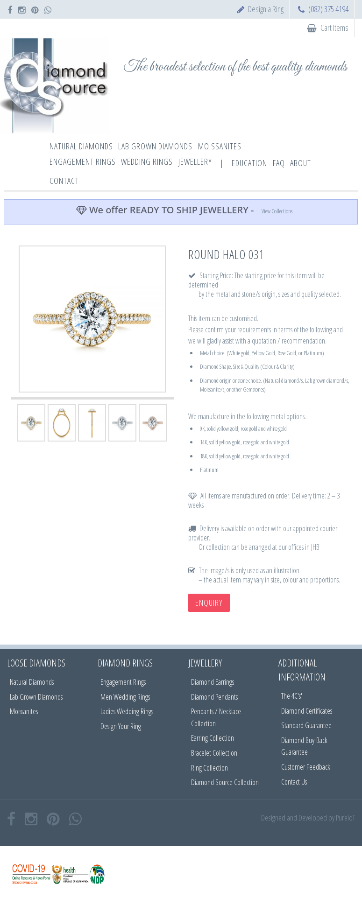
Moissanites (24, 711)
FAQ (279, 162)
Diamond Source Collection (225, 782)
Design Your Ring (120, 726)
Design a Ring (266, 8)
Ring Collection (209, 768)
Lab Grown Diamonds (36, 697)
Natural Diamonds (32, 682)
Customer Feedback (305, 767)
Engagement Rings (123, 682)
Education (249, 162)
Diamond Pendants (214, 697)
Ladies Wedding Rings (126, 711)
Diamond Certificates (306, 711)
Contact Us (294, 782)
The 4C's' (291, 696)
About (300, 162)
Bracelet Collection (214, 753)
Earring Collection (212, 738)
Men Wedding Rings (125, 697)
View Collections (277, 211)
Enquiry (209, 602)
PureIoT (345, 817)
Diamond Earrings (212, 682)
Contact (64, 180)
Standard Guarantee (306, 725)
